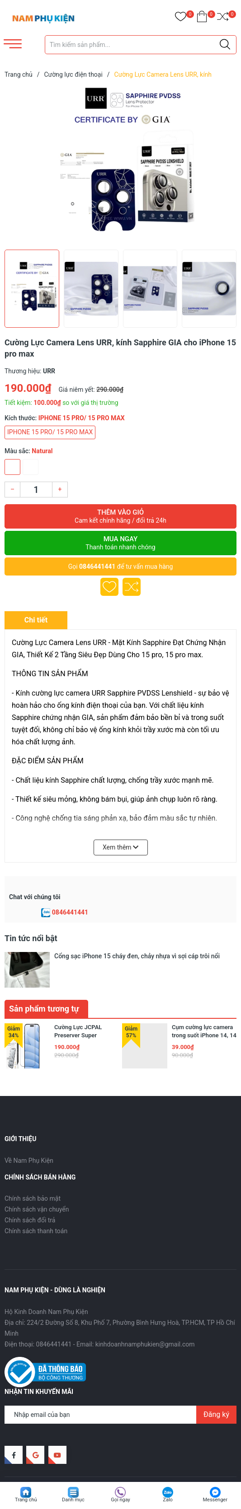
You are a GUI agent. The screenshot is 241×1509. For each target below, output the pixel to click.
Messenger (215, 1500)
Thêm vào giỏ (120, 516)
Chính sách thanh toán (36, 1203)
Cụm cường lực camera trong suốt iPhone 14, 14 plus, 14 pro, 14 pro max (204, 1007)
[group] (120, 166)
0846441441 (97, 566)
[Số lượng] (36, 489)
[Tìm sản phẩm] (140, 45)
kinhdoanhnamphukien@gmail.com (145, 1316)
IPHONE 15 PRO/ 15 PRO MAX (50, 432)
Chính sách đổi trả (30, 1193)
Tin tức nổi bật (31, 938)
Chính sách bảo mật (33, 1171)
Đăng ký (216, 1387)
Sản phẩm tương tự (44, 981)
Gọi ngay (120, 1500)
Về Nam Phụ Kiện (29, 1133)
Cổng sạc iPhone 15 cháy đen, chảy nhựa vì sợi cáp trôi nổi (137, 956)
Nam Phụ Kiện (75, 1461)
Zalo (168, 1500)
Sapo (138, 1461)
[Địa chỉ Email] (120, 1387)
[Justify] (225, 45)
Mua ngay (120, 543)
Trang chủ (26, 1500)
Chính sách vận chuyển (37, 1182)
